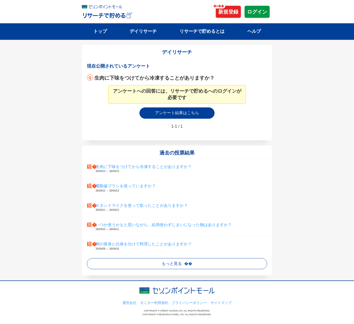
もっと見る (172, 263)
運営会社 (129, 303)
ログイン (257, 12)
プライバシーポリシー (189, 303)
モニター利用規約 (154, 303)
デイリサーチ (143, 31)
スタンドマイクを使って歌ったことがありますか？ (182, 207)
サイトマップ (221, 303)
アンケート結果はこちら (177, 113)
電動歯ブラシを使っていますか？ (182, 188)
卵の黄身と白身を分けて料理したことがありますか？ (182, 246)
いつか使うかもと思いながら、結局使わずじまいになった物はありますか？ (182, 227)
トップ (100, 31)
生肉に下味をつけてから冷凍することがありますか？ (154, 78)
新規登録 (228, 12)
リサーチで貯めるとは (202, 31)
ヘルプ (254, 31)
